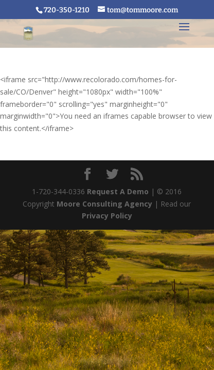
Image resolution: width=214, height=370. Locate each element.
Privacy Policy (107, 215)
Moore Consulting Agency (104, 204)
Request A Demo (118, 191)
